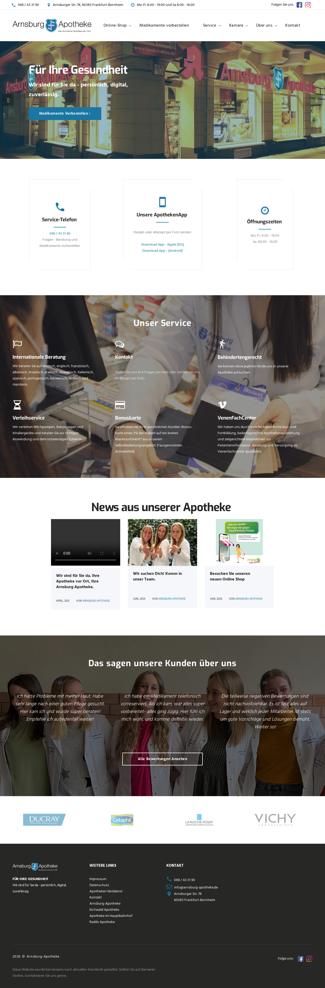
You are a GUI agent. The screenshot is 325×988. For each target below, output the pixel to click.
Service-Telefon (59, 219)
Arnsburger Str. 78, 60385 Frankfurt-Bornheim (88, 5)
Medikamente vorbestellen (164, 25)
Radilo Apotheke (102, 922)
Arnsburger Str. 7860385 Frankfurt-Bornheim (194, 897)
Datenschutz (99, 885)
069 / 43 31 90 (28, 5)
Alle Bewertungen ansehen (162, 758)
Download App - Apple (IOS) (162, 245)
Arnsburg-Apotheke (96, 601)
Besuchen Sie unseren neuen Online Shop (230, 576)
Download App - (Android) (162, 251)
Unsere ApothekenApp (162, 215)
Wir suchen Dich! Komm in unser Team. (157, 576)
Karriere (236, 25)
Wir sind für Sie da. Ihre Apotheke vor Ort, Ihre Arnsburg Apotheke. (77, 581)
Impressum (97, 879)
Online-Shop (115, 25)
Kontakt (292, 25)
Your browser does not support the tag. (85, 542)
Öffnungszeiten (264, 221)
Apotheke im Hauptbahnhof (111, 916)
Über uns (264, 25)
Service (209, 25)
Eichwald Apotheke (104, 910)
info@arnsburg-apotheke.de (196, 888)
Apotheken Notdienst (106, 891)
